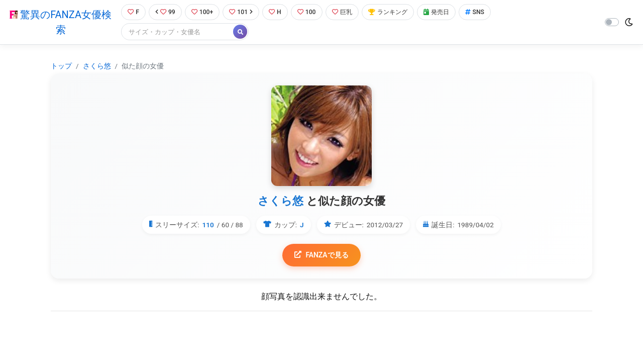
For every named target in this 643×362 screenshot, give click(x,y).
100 (309, 12)
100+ (202, 12)
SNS (484, 12)
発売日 (444, 12)
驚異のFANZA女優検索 (60, 22)
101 (242, 12)
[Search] (176, 32)
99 (164, 12)
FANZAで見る (321, 255)
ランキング (393, 12)
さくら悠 (97, 66)
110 (207, 225)
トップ (61, 66)
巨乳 (346, 12)
